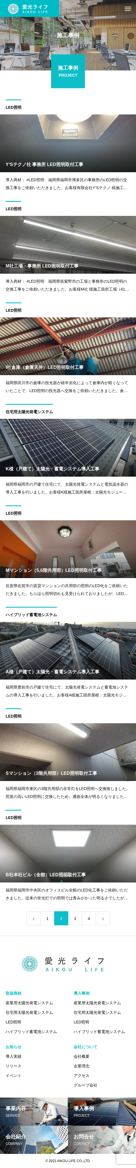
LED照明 (13, 108)
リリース (13, 1066)
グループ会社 (85, 1085)
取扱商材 (13, 993)
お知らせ (13, 1047)
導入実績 (13, 1056)
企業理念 (81, 1066)
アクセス (81, 1075)
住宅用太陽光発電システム (29, 413)
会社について (85, 1047)
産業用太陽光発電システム (29, 1003)
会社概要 (81, 1056)
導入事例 (81, 993)
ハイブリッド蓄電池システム (31, 616)
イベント (13, 1075)
